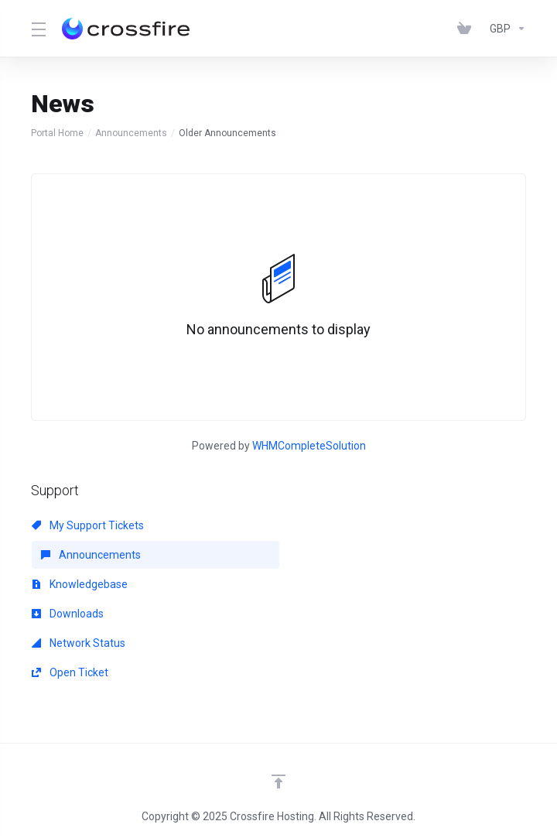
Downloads (68, 613)
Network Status (78, 643)
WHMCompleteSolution (309, 446)
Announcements (131, 133)
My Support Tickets (88, 525)
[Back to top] (278, 781)
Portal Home (57, 133)
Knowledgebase (80, 584)
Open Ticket (70, 672)
